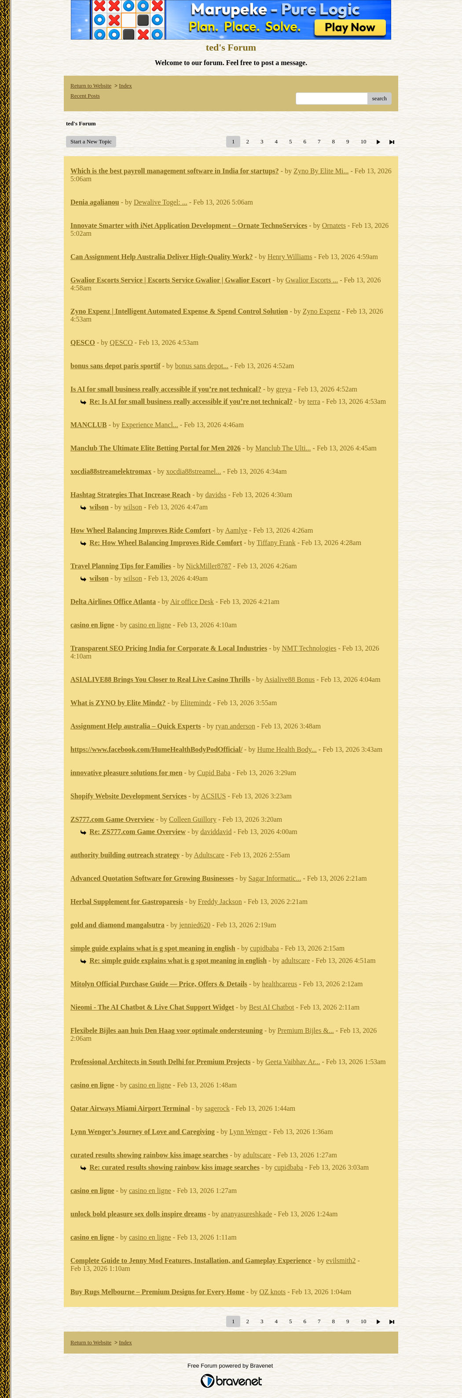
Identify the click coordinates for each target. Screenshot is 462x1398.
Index (125, 85)
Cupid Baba (214, 772)
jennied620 (194, 925)
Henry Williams (290, 256)
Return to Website (90, 85)
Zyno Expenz (322, 311)
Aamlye (236, 530)
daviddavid (215, 831)
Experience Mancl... (149, 424)
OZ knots (272, 1292)
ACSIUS (213, 796)
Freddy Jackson (220, 901)
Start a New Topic (91, 141)
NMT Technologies (309, 648)
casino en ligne (150, 625)
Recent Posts (85, 95)
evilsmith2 (341, 1260)
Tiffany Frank (276, 542)
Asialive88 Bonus (289, 679)
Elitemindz (195, 702)
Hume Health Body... (286, 749)
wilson (132, 507)
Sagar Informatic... (274, 878)
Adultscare (209, 855)
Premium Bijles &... (305, 1030)
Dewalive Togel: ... (160, 202)
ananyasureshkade (246, 1214)
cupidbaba (264, 948)
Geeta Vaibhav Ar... (292, 1061)
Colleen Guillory (192, 819)
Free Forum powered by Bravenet (231, 1365)
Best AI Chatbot (271, 1007)
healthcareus (279, 984)
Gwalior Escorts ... (312, 280)
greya (284, 389)
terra (313, 401)
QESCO (121, 342)
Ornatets (334, 225)
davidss (216, 494)
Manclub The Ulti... (283, 448)
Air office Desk (192, 601)
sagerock (217, 1108)
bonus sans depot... (201, 366)
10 (363, 141)
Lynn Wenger (248, 1131)
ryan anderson (235, 726)
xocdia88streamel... (193, 471)
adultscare (295, 960)
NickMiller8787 (208, 566)
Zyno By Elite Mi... (320, 171)
